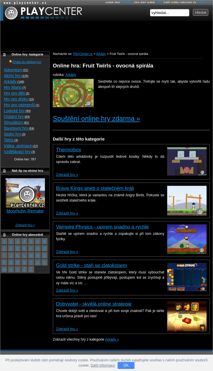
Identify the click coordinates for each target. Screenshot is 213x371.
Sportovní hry (19, 128)
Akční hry (16, 75)
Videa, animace (21, 145)
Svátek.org (204, 2)
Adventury (16, 69)
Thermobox (68, 149)
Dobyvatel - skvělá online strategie (94, 304)
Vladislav (126, 2)
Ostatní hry (17, 116)
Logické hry (17, 110)
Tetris (11, 140)
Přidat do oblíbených (25, 62)
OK (125, 365)
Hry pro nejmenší (21, 105)
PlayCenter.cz (41, 13)
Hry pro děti (16, 93)
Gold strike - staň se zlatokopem (91, 265)
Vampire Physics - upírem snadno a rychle (102, 227)
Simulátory (16, 122)
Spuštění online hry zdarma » (96, 118)
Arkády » (112, 339)
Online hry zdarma (23, 2)
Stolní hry (14, 134)
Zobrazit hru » (67, 174)
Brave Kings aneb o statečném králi (95, 188)
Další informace (103, 365)
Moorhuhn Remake (25, 210)
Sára (159, 2)
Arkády (70, 75)
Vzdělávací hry (19, 151)
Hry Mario (15, 87)
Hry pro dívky (19, 99)
